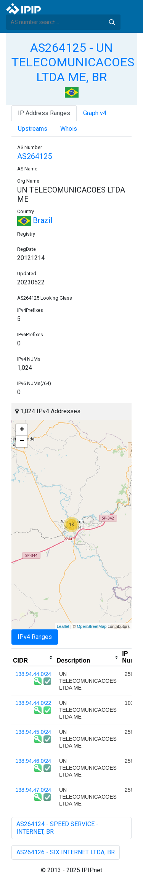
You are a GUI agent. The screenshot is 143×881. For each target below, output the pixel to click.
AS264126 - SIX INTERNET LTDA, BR (65, 852)
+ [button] (21, 430)
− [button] (21, 441)
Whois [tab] (68, 128)
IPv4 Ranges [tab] (35, 636)
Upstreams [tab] (32, 128)
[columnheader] (33, 657)
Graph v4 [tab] (94, 113)
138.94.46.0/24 (33, 761)
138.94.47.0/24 (33, 790)
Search (112, 22)
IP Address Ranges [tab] (44, 113)
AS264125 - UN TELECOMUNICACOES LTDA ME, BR (72, 62)
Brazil (34, 220)
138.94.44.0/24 (33, 674)
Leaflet (63, 626)
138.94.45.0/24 (33, 732)
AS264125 (34, 156)
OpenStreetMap (92, 626)
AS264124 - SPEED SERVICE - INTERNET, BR (57, 827)
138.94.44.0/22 (33, 703)
